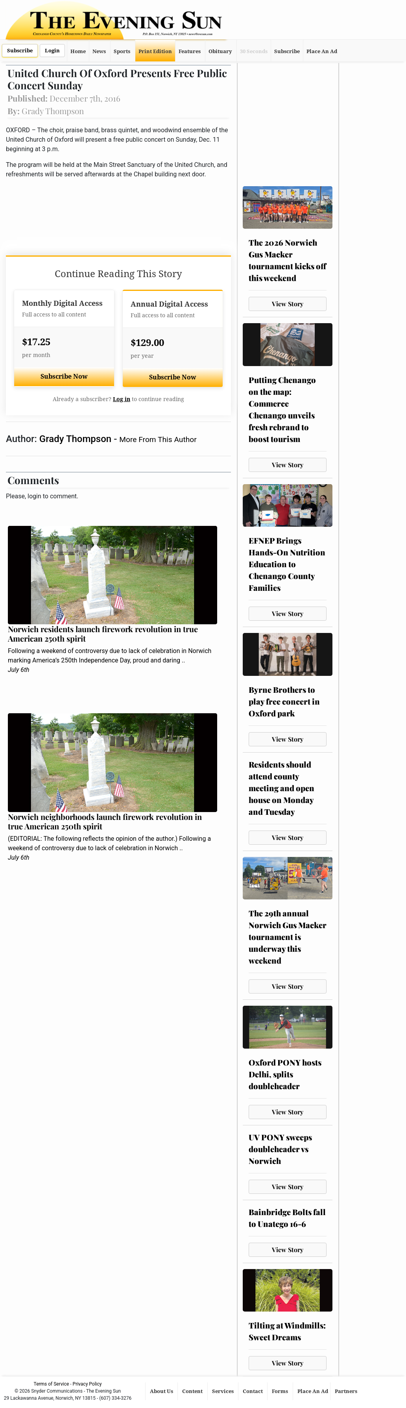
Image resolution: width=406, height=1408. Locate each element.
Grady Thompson (76, 438)
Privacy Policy (87, 1384)
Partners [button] (346, 1391)
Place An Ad (321, 51)
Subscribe (20, 51)
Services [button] (223, 1391)
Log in (121, 399)
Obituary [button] (220, 51)
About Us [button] (162, 1391)
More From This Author (157, 439)
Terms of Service (51, 1384)
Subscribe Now (64, 376)
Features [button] (190, 51)
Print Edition (155, 51)
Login (52, 51)
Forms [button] (280, 1391)
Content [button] (193, 1391)
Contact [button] (253, 1391)
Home (78, 51)
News (99, 51)
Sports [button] (122, 51)
